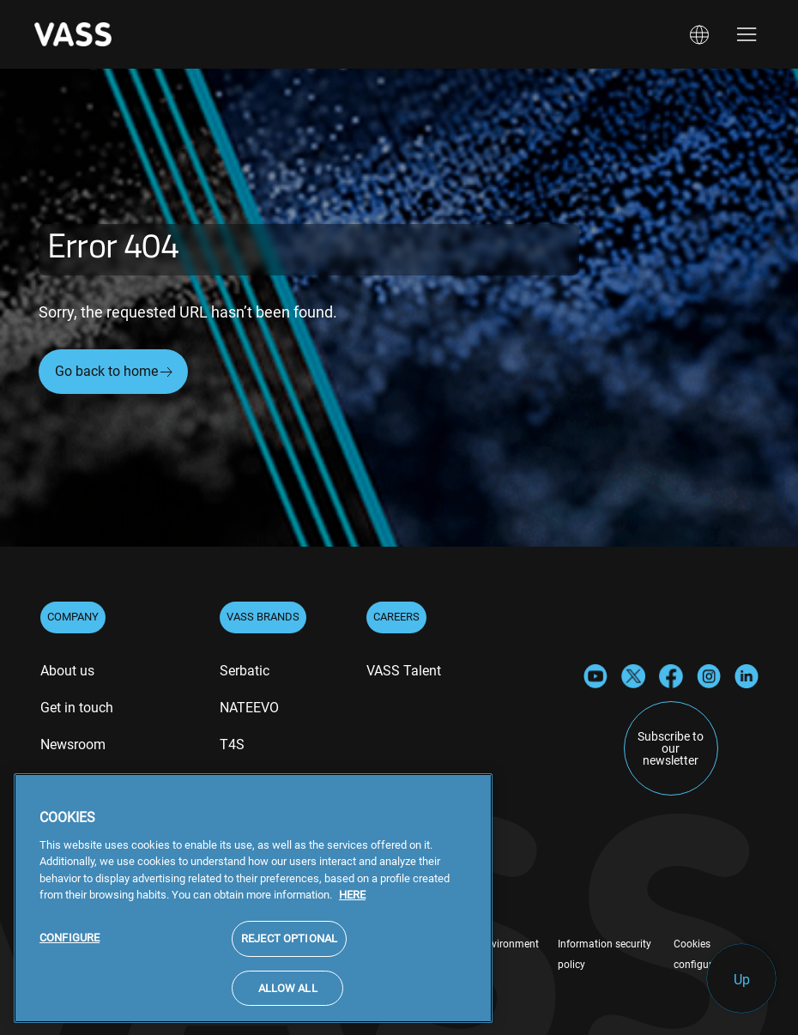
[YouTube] (595, 675)
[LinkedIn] (747, 675)
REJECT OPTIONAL (289, 946)
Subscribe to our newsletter (671, 748)
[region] (253, 906)
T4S (232, 744)
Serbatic (244, 671)
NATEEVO (249, 707)
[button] (699, 35)
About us (67, 671)
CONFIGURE (69, 945)
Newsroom (73, 744)
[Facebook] (671, 675)
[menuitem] (67, 673)
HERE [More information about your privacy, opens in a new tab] (352, 903)
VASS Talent (403, 671)
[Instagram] (709, 675)
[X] (633, 675)
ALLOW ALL (287, 996)
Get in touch (76, 707)
